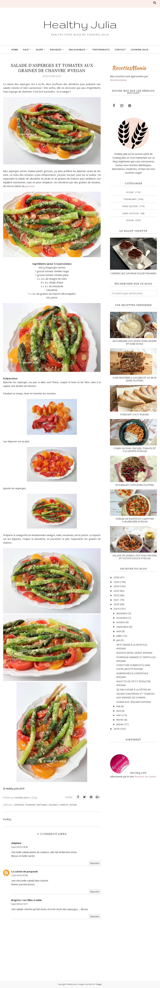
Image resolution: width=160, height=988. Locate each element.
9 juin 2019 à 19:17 (19, 904)
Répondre (94, 863)
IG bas (130, 192)
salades (53, 804)
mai (118, 706)
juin (118, 640)
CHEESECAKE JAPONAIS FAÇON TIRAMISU (133, 273)
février (120, 719)
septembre (122, 626)
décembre (122, 613)
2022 (116, 595)
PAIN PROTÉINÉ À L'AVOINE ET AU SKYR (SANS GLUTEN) (134, 379)
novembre (122, 617)
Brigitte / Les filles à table (26, 900)
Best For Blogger (95, 984)
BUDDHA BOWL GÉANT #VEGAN (134, 652)
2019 (116, 608)
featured (42, 804)
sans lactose (130, 213)
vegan (73, 804)
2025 (116, 581)
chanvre (30, 804)
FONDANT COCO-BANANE (134, 414)
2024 (116, 586)
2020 (116, 604)
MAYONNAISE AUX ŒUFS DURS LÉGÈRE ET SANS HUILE (135, 342)
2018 (116, 728)
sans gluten (130, 206)
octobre (120, 622)
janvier (120, 724)
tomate (63, 804)
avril (118, 710)
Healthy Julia (80, 24)
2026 (116, 577)
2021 (116, 599)
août (118, 631)
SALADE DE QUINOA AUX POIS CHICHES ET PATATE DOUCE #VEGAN (135, 557)
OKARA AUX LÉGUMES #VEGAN (133, 701)
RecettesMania (118, 80)
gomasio (30, 186)
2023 (116, 590)
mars (119, 715)
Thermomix (130, 199)
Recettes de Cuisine (145, 776)
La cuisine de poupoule (24, 871)
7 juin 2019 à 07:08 (19, 875)
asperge (19, 804)
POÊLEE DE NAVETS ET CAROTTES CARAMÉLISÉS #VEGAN (135, 520)
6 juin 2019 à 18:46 (19, 847)
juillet (119, 635)
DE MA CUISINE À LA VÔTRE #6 (133, 689)
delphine (16, 843)
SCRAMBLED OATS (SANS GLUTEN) (134, 485)
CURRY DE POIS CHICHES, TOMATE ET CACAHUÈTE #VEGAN (135, 450)
